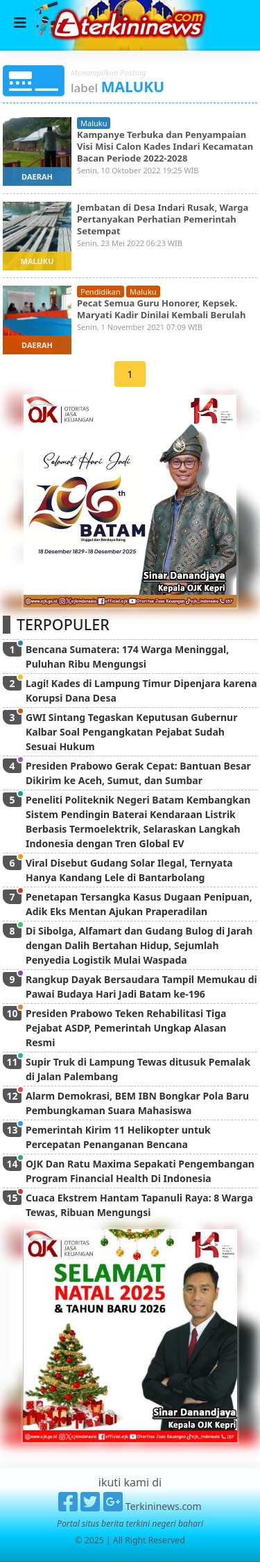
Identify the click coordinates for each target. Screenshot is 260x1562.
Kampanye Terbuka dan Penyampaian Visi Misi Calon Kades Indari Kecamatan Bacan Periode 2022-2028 (165, 146)
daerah (37, 176)
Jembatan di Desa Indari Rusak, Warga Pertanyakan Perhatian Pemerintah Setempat (162, 219)
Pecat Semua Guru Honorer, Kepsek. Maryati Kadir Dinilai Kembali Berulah (161, 309)
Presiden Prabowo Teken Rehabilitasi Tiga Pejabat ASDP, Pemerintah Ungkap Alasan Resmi (126, 1028)
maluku (93, 123)
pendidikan (100, 291)
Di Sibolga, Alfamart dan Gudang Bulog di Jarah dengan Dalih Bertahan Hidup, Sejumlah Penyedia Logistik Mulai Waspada (139, 945)
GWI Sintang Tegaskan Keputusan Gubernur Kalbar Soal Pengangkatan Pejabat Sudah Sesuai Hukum (131, 732)
